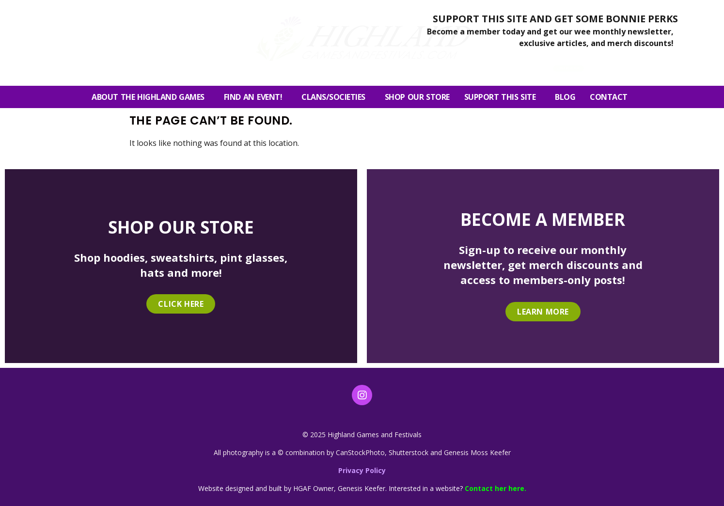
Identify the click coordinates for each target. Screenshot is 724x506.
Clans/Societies (335, 97)
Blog (565, 97)
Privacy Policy (362, 470)
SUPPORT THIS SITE (502, 97)
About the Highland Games (150, 97)
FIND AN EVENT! (255, 97)
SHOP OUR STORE (417, 97)
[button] (632, 65)
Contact (611, 97)
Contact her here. (495, 488)
